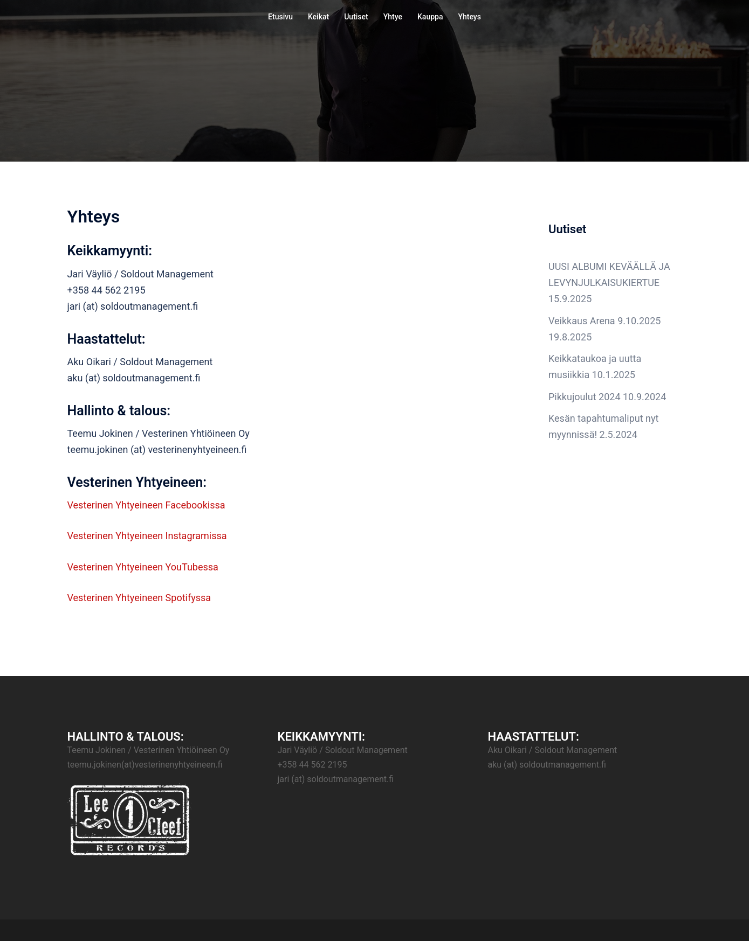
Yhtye (392, 16)
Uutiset (356, 16)
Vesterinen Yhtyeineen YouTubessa (142, 567)
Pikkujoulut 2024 (584, 396)
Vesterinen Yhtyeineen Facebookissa (146, 505)
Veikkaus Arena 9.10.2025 (604, 320)
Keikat (318, 16)
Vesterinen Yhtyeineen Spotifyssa (139, 597)
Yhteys (469, 16)
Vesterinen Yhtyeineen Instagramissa (147, 535)
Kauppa (430, 16)
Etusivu (280, 16)
